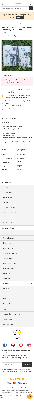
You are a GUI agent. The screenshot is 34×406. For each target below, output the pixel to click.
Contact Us (6, 294)
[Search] (31, 8)
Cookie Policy (7, 319)
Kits (21, 24)
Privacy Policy (7, 197)
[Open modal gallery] (17, 55)
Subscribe (27, 365)
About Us (6, 288)
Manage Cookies (8, 324)
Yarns (5, 233)
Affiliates (6, 299)
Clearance (6, 279)
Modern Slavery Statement (12, 314)
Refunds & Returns (9, 208)
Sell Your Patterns (8, 304)
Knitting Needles (8, 238)
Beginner (20, 169)
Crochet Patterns (8, 258)
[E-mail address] (12, 364)
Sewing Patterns (8, 268)
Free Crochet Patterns (10, 263)
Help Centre (7, 218)
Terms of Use (7, 187)
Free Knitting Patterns (10, 253)
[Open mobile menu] (3, 3)
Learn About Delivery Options (14, 109)
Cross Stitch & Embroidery (9, 24)
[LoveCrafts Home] (17, 378)
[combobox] (15, 8)
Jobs (4, 309)
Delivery (5, 203)
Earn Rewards (7, 223)
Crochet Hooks (7, 243)
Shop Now (20, 17)
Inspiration (6, 274)
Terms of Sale (7, 192)
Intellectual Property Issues (12, 213)
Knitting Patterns (8, 248)
